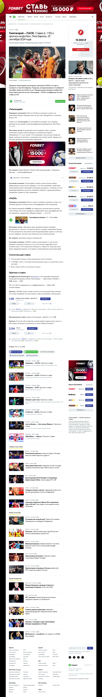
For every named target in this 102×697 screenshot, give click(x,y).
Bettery (11, 692)
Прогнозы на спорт (23, 24)
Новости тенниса (43, 672)
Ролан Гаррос (56, 676)
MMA (54, 663)
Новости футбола (14, 650)
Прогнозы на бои (13, 676)
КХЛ (54, 650)
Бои (39, 661)
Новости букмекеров (29, 685)
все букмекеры (89, 163)
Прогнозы (21, 17)
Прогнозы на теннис (14, 678)
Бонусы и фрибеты (14, 685)
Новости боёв (42, 663)
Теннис (42, 17)
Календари (12, 654)
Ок (90, 648)
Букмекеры (73, 17)
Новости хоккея (42, 650)
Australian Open (57, 672)
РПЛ (24, 650)
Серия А (25, 663)
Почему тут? (74, 171)
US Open (40, 678)
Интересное (12, 663)
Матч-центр (12, 652)
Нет (29, 303)
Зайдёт (14, 303)
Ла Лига (25, 661)
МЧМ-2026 (55, 656)
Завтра (64, 17)
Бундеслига (26, 665)
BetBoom (11, 689)
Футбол (30, 17)
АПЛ (24, 659)
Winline (25, 687)
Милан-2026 (56, 685)
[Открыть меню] (10, 17)
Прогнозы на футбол (35, 24)
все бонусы (89, 384)
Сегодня (58, 17)
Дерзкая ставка (27, 678)
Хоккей (36, 17)
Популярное (12, 661)
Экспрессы (48, 17)
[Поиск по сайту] (93, 17)
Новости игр (41, 692)
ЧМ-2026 (25, 656)
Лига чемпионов (27, 652)
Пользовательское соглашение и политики (79, 678)
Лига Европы (26, 654)
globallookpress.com (25, 80)
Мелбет (25, 689)
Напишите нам (88, 665)
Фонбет (11, 687)
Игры (40, 689)
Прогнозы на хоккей (14, 674)
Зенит (25, 692)
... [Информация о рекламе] (64, 142)
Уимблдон (55, 674)
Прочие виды (42, 683)
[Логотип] (14, 17)
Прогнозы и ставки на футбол (21, 177)
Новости (40, 685)
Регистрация (87, 171)
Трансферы (12, 656)
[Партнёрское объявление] (81, 41)
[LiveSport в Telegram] (70, 657)
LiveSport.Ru (13, 24)
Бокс (54, 665)
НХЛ (54, 652)
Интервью (12, 665)
